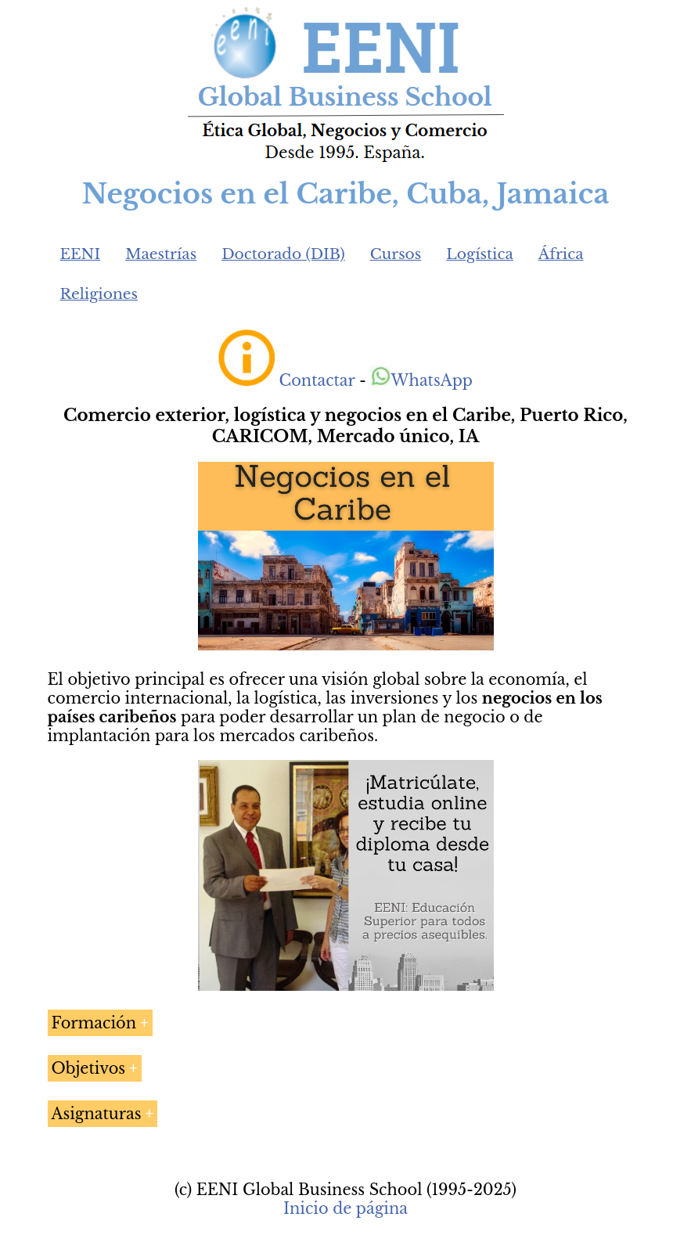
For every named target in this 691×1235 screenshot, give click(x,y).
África (561, 254)
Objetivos (89, 1068)
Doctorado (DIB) (283, 254)
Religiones (99, 294)
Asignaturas (97, 1113)
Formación (94, 1023)
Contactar (317, 380)
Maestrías (160, 254)
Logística (479, 254)
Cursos (396, 254)
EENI (80, 254)
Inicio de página (345, 1208)
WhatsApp (421, 380)
